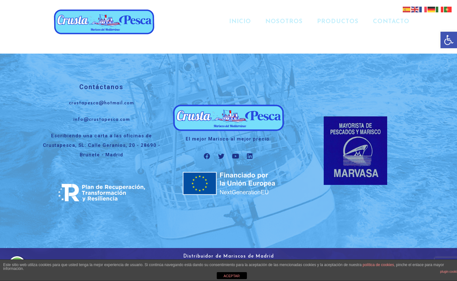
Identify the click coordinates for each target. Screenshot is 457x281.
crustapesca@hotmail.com (101, 103)
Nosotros (284, 22)
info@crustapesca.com (101, 119)
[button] (448, 40)
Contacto (391, 22)
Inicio (240, 22)
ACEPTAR (231, 276)
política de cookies (378, 265)
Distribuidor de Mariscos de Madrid (228, 256)
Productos (338, 22)
